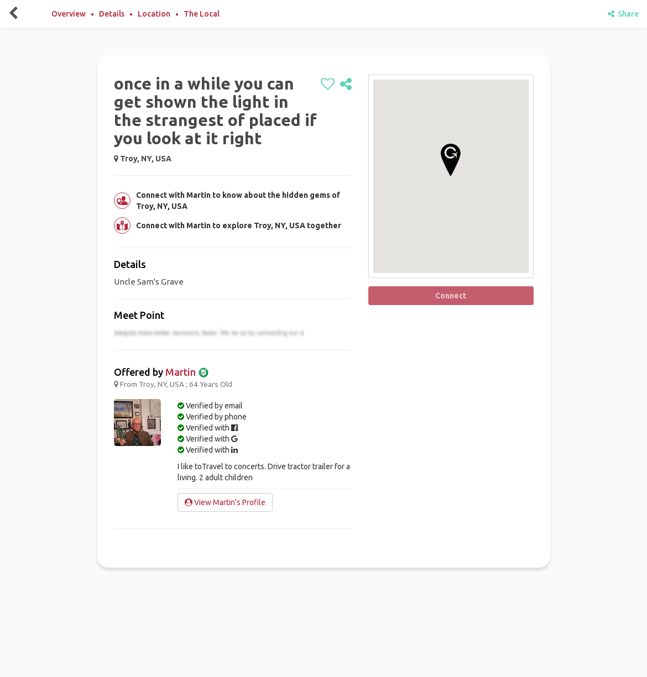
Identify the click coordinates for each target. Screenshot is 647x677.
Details (111, 13)
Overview (68, 13)
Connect (450, 295)
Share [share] (623, 13)
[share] (346, 85)
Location (154, 13)
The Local (202, 13)
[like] (328, 85)
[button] (451, 160)
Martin (180, 371)
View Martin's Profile (225, 502)
